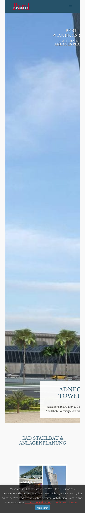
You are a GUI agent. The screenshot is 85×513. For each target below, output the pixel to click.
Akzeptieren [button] (42, 507)
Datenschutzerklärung (38, 502)
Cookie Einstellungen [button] (66, 502)
